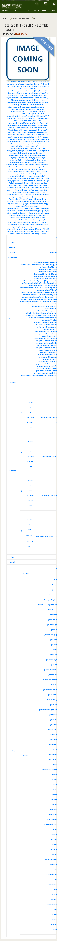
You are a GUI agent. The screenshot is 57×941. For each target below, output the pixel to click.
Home (6, 18)
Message (12, 252)
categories (16, 10)
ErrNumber (12, 247)
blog (53, 10)
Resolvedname (12, 257)
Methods (25, 755)
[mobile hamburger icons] (53, 3)
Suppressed (12, 382)
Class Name (25, 573)
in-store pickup (41, 10)
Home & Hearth (21, 19)
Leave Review (21, 34)
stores (27, 10)
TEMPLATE (30, 422)
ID (30, 407)
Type (12, 557)
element (12, 562)
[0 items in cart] (45, 3)
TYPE (30, 427)
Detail (12, 242)
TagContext (12, 471)
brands (5, 10)
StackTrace (12, 319)
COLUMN (30, 402)
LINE (30, 412)
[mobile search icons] (36, 3)
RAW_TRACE (30, 417)
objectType (12, 751)
